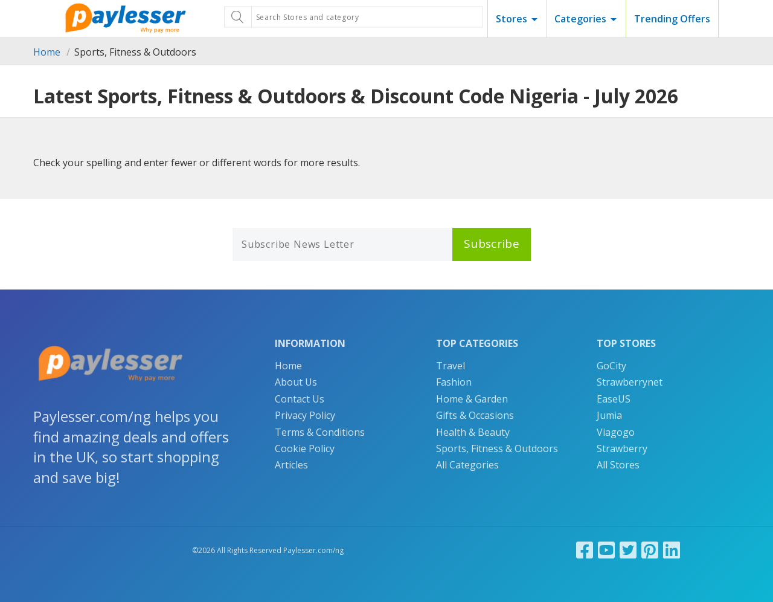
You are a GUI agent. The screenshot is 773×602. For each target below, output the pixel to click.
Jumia (609, 415)
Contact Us (299, 399)
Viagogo (616, 432)
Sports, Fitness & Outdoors (497, 448)
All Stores (618, 464)
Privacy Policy (305, 415)
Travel (450, 365)
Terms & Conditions (320, 432)
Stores (511, 18)
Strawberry (622, 448)
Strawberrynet (629, 382)
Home (46, 52)
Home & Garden (472, 399)
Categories (580, 18)
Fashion (454, 382)
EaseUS (613, 399)
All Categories (467, 464)
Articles (291, 464)
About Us (296, 382)
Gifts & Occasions (475, 415)
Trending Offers (672, 18)
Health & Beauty (473, 432)
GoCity (611, 365)
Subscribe (491, 243)
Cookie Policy (305, 448)
